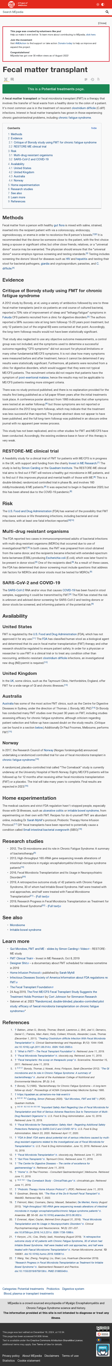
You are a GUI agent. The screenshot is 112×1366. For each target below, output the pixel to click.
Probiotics (53, 1289)
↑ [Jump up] (16, 1030)
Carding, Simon (36, 1099)
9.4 (32, 1106)
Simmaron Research (84, 997)
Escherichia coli (56, 558)
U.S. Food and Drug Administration (30, 511)
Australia (8, 704)
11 (34, 638)
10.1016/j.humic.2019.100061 (45, 1254)
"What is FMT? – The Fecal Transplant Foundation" (45, 1052)
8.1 (22, 1098)
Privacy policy (11, 1356)
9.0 (18, 1106)
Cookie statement (28, 1361)
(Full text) (41, 897)
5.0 (18, 1068)
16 (37, 759)
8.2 (25, 1098)
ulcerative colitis (53, 811)
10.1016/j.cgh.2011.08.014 (34, 1047)
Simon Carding (31, 468)
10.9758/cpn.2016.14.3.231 (34, 1232)
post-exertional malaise (34, 378)
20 (24, 876)
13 (66, 685)
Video (84, 949)
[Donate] (103, 1349)
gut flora (59, 225)
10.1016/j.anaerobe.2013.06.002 (61, 1215)
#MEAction (20, 43)
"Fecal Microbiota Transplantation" (36, 1056)
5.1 (22, 1068)
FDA (44, 639)
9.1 (22, 1106)
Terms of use (70, 1356)
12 (46, 662)
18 (80, 829)
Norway (48, 750)
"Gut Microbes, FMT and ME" (80, 1099)
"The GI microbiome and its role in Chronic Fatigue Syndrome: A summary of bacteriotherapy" (62, 1073)
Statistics (8, 1361)
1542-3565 (64, 1047)
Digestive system (73, 1289)
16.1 (23, 1180)
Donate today (65, 43)
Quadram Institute (60, 468)
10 (72, 520)
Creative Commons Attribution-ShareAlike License (56, 1340)
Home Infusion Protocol (25, 973)
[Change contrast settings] (103, 4)
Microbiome (17, 925)
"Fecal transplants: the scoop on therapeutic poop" (45, 1060)
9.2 (25, 1106)
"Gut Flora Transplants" (30, 1159)
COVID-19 (69, 590)
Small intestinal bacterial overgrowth (46, 830)
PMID (51, 1271)
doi (16, 1047)
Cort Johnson (57, 997)
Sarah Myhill (34, 820)
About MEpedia (32, 1356)
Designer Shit (18, 963)
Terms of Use (44, 1344)
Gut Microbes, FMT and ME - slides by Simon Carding (44, 949)
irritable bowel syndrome (83, 811)
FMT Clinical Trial (20, 958)
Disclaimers (52, 1356)
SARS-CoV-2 (16, 590)
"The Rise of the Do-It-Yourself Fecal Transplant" (71, 1194)
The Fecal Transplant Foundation (31, 987)
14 (93, 707)
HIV (68, 259)
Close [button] (102, 23)
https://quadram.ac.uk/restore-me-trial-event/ (42, 1095)
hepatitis (81, 259)
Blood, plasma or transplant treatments (29, 1294)
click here (90, 34)
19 (22, 867)
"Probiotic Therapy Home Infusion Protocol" (41, 1189)
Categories (9, 1289)
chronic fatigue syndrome (75, 118)
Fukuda (7, 317)
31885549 (60, 1271)
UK (12, 681)
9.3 (28, 1106)
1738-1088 (65, 1232)
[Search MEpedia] (56, 12)
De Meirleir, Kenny (88, 1202)
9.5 (35, 1106)
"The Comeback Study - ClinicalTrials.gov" (49, 1181)
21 (31, 895)
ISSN (55, 1047)
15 (10, 731)
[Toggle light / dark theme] (98, 4)
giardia (45, 264)
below (39, 728)
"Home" (21, 1172)
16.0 (19, 1180)
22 (43, 905)
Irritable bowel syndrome (25, 930)
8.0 (18, 1098)
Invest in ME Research (83, 463)
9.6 (38, 1106)
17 (15, 824)
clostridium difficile (84, 108)
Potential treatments (58, 88)
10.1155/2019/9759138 (32, 1271)
